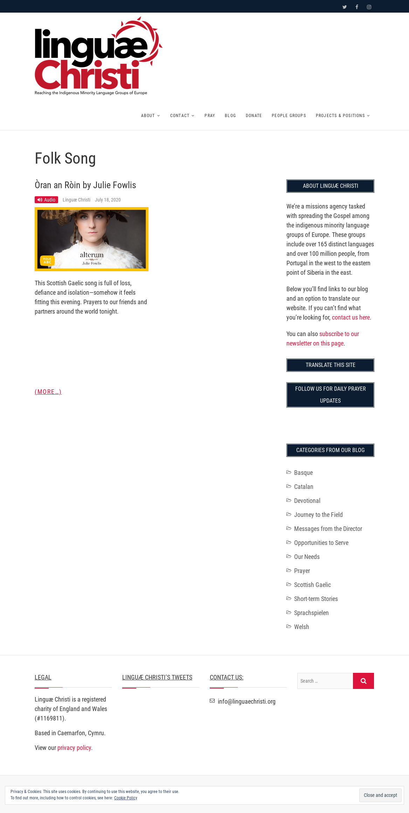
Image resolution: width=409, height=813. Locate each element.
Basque (303, 472)
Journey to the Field (318, 514)
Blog (230, 115)
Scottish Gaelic (312, 584)
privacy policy (74, 747)
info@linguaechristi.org (243, 701)
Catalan (303, 486)
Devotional (307, 500)
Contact (179, 115)
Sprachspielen (311, 612)
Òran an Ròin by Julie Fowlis (85, 185)
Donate (254, 115)
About (148, 115)
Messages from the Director (328, 528)
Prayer (302, 570)
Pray (209, 115)
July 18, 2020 (108, 200)
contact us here (351, 317)
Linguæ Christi (77, 200)
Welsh (301, 626)
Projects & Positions (340, 115)
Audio (49, 200)
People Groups (289, 115)
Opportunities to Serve (321, 542)
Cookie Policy (125, 797)
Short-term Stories (316, 598)
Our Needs (307, 556)
